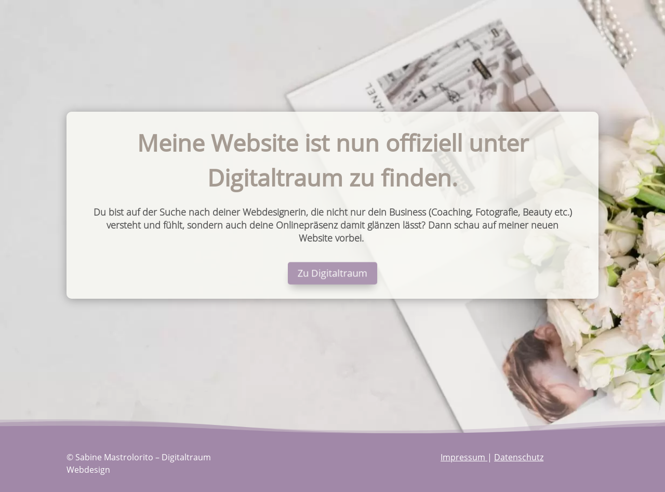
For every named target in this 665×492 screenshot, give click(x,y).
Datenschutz (518, 457)
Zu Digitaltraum (332, 273)
